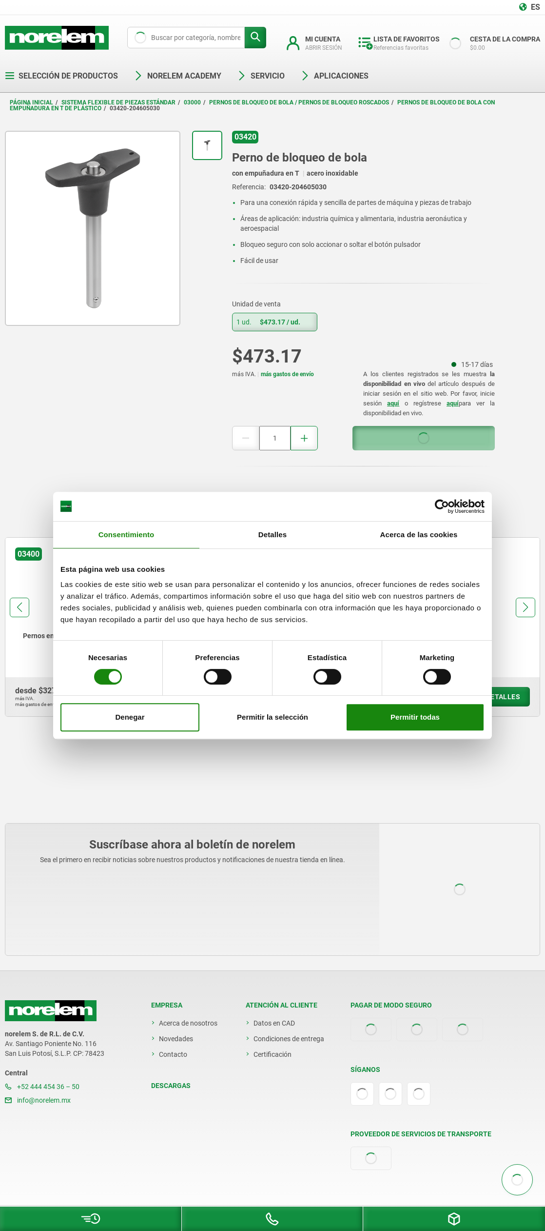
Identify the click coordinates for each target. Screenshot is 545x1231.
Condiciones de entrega (288, 1039)
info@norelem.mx (38, 1100)
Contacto (173, 1054)
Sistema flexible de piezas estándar (118, 102)
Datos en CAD (274, 1023)
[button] (19, 607)
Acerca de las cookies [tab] (419, 534)
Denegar (129, 717)
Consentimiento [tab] (126, 534)
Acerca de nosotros (188, 1023)
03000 (192, 102)
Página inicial (31, 102)
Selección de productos (61, 76)
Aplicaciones (334, 76)
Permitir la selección (272, 717)
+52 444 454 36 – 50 (42, 1086)
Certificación (272, 1054)
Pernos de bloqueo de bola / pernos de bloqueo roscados (299, 102)
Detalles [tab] (272, 534)
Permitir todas (415, 717)
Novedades (176, 1039)
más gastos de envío (287, 374)
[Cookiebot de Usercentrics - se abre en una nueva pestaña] (442, 506)
